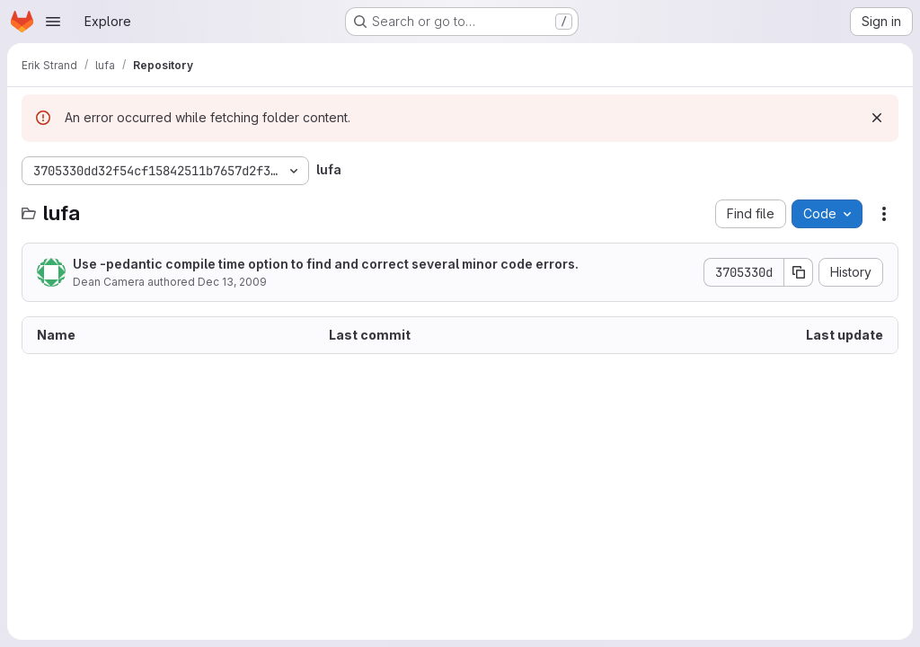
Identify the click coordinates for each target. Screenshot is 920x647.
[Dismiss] (877, 118)
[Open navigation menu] (53, 21)
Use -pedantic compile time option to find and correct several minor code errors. (326, 263)
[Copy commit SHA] (798, 272)
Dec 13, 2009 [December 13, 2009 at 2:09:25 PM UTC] (232, 281)
